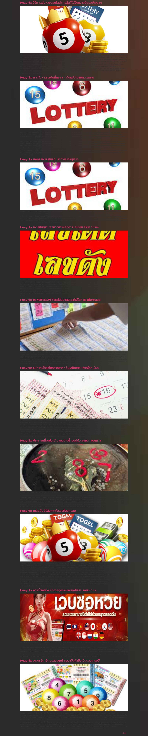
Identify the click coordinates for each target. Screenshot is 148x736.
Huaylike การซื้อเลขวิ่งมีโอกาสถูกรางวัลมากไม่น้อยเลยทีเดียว (58, 590)
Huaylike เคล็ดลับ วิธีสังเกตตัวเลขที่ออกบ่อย (48, 510)
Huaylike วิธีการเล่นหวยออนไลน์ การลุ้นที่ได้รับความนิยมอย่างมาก (61, 2)
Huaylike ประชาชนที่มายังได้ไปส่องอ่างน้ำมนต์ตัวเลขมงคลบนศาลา (61, 440)
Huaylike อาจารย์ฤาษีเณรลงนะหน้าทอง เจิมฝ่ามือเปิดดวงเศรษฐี (60, 660)
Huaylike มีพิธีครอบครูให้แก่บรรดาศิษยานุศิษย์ (49, 159)
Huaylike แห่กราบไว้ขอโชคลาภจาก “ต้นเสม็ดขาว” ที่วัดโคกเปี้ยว (59, 368)
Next (125, 733)
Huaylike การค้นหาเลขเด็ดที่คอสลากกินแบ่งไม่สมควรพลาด (57, 77)
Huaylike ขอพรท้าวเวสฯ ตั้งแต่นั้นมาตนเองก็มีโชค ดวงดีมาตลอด (60, 300)
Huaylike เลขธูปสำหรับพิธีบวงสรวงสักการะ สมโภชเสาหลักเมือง (59, 227)
